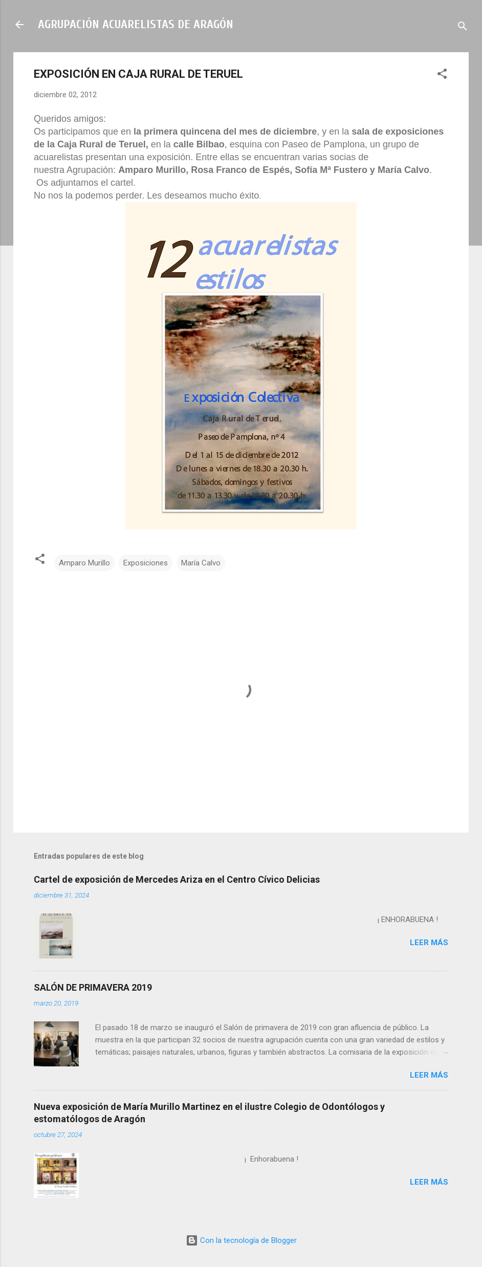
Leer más (429, 942)
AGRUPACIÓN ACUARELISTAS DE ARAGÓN (135, 24)
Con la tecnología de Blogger (241, 1240)
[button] (442, 75)
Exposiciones (145, 562)
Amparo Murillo (84, 562)
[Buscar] (462, 27)
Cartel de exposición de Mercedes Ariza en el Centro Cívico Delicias (177, 879)
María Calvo (201, 562)
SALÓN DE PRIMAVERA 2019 (93, 987)
